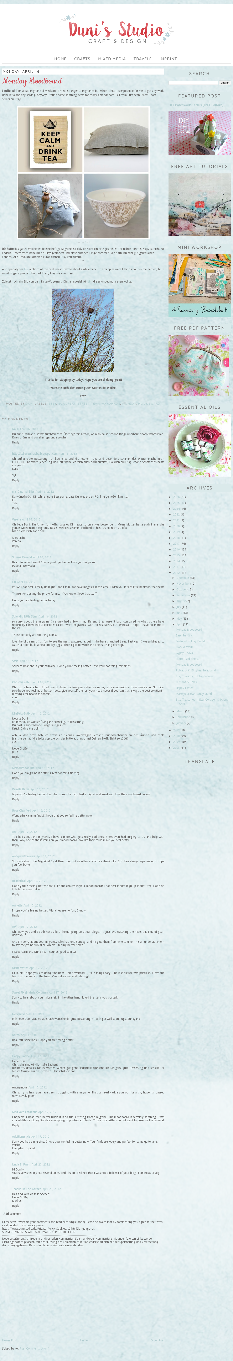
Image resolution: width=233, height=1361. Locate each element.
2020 (176, 526)
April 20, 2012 (41, 1164)
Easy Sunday (184, 635)
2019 (176, 532)
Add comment (12, 1213)
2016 (176, 549)
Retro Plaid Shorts (187, 658)
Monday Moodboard (189, 629)
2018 (176, 537)
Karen (16, 1035)
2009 (176, 741)
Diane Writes (20, 968)
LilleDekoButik (21, 713)
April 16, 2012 (29, 429)
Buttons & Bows (186, 682)
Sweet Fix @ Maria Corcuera (30, 992)
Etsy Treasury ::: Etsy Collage (194, 676)
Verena (16, 519)
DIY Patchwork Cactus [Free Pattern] (196, 105)
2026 (176, 497)
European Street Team (79, 403)
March (180, 711)
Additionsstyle (21, 1136)
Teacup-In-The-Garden (26, 1189)
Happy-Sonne (21, 1056)
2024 (176, 508)
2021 (176, 520)
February (182, 717)
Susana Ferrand (22, 557)
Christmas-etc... (22, 682)
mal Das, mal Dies (23, 491)
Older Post (157, 1340)
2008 (176, 747)
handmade (111, 403)
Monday (129, 403)
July (178, 607)
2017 (176, 543)
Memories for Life (23, 768)
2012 (176, 572)
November (183, 583)
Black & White (184, 647)
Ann (14, 831)
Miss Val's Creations (24, 1112)
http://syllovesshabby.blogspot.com (34, 453)
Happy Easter (184, 688)
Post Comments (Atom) (34, 1348)
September (183, 595)
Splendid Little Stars (24, 616)
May (179, 618)
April (179, 624)
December (182, 577)
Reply (15, 442)
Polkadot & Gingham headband (196, 670)
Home (60, 58)
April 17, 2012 (28, 831)
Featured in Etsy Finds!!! (191, 641)
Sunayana (18, 1013)
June (179, 612)
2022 (176, 514)
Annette (17, 905)
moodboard (149, 403)
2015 (176, 555)
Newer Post (9, 1340)
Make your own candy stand (194, 693)
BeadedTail (19, 881)
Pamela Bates (20, 789)
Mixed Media (112, 58)
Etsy (53, 403)
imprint (168, 58)
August (181, 601)
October (181, 589)
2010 (176, 736)
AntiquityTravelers (23, 856)
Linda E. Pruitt (21, 1164)
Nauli (15, 429)
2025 (176, 502)
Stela (15, 661)
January (181, 723)
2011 (176, 730)
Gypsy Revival (184, 653)
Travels (143, 58)
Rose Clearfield (21, 810)
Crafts (82, 58)
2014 (176, 561)
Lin (25, 269)
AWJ (14, 926)
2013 (176, 567)
